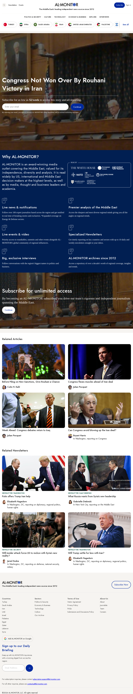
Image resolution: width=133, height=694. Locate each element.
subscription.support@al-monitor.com (46, 679)
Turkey (4, 602)
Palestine (5, 618)
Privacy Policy (72, 605)
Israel (4, 615)
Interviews (104, 17)
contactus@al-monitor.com (37, 684)
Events (21, 5)
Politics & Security (32, 17)
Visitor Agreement (74, 602)
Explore (92, 17)
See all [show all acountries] (126, 24)
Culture (47, 17)
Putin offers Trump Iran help (16, 496)
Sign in (128, 5)
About (102, 602)
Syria (4, 632)
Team (102, 608)
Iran (3, 608)
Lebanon (5, 628)
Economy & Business (77, 17)
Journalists (103, 605)
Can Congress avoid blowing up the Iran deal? (92, 430)
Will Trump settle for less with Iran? (86, 553)
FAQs (69, 608)
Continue (8, 310)
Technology (59, 17)
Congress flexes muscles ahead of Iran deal (90, 382)
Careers (103, 612)
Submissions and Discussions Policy (80, 612)
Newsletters (12, 5)
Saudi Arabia (7, 605)
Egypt (4, 622)
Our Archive (39, 615)
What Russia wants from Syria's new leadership (92, 496)
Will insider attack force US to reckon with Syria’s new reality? (29, 554)
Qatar (4, 625)
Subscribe (119, 5)
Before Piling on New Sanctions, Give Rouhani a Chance (31, 382)
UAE (3, 612)
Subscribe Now (121, 584)
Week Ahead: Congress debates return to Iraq (26, 430)
